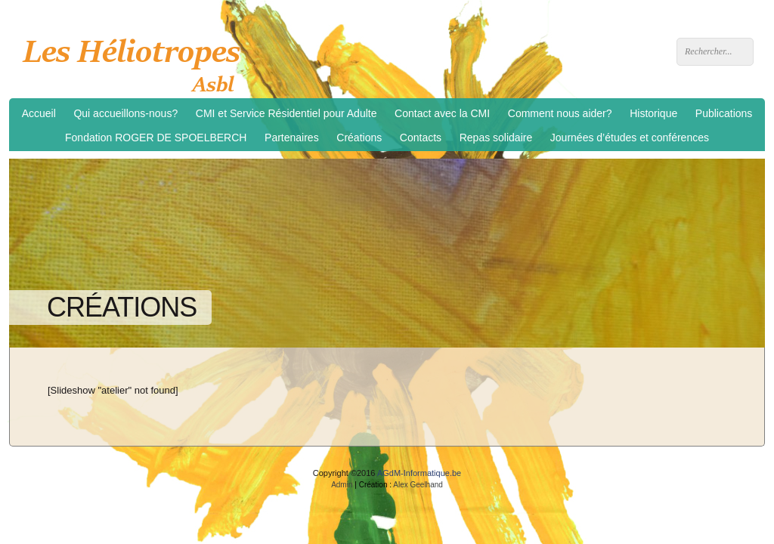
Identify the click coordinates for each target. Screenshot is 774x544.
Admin (341, 485)
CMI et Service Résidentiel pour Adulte (286, 113)
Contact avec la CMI (442, 113)
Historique (653, 113)
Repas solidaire (496, 137)
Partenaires (292, 137)
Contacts (420, 137)
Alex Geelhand (418, 485)
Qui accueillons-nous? (125, 113)
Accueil (39, 113)
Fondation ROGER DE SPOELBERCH (155, 137)
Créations (359, 137)
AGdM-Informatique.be (419, 473)
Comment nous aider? (560, 113)
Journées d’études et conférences (629, 137)
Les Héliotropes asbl (136, 61)
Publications (724, 113)
